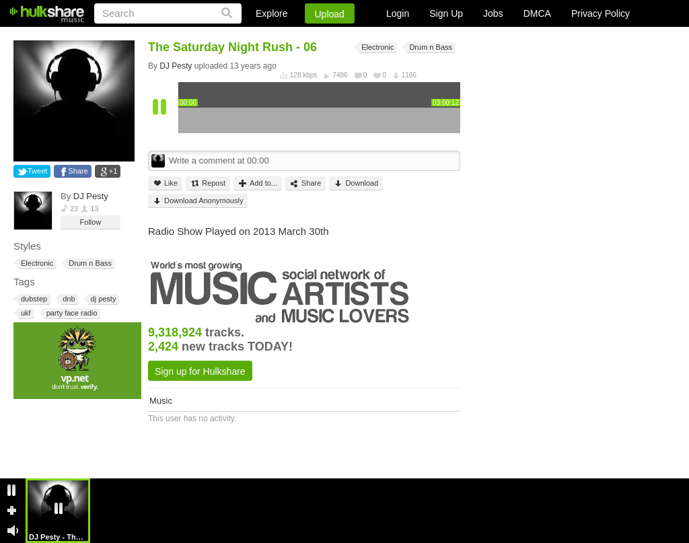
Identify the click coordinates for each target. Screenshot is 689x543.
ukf (25, 313)
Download (356, 183)
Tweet (37, 171)
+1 (113, 171)
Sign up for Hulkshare (200, 371)
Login (397, 13)
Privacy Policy (600, 13)
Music (160, 401)
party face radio (71, 313)
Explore (271, 13)
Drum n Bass (89, 263)
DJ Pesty (90, 196)
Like (165, 183)
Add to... (257, 183)
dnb (68, 299)
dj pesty (102, 299)
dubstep (33, 299)
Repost (207, 183)
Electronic (36, 263)
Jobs (493, 13)
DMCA (537, 13)
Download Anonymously (198, 201)
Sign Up (446, 13)
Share (77, 171)
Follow (91, 222)
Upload (329, 14)
